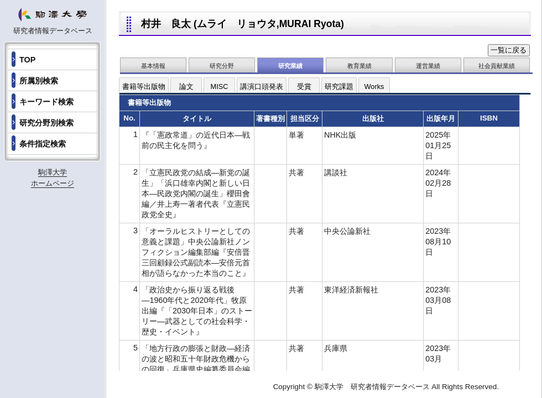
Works (374, 86)
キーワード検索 (46, 101)
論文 (186, 86)
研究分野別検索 (46, 122)
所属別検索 (38, 80)
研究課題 (339, 86)
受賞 (304, 86)
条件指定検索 (42, 143)
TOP (27, 59)
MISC (219, 86)
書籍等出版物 (143, 86)
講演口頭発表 (261, 86)
